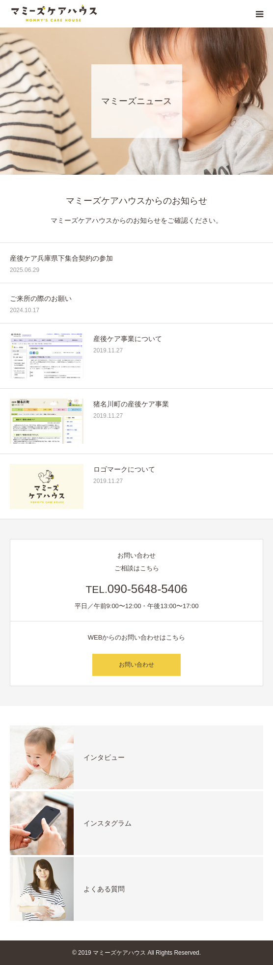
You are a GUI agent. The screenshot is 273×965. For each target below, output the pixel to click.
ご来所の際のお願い (41, 298)
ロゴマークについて (124, 469)
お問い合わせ (136, 664)
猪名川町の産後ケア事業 (131, 404)
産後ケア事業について (127, 339)
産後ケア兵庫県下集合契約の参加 (61, 258)
